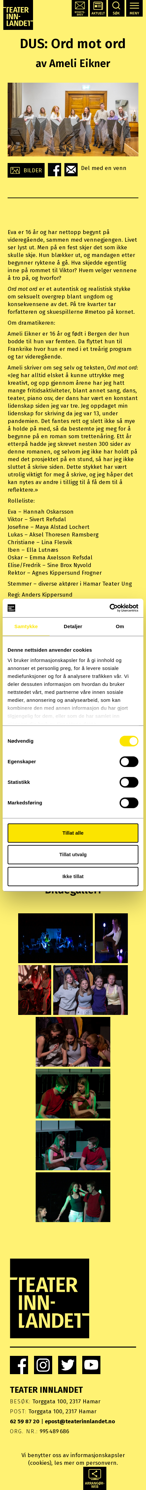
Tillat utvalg (73, 854)
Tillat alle (73, 833)
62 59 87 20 (24, 1421)
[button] (80, 8)
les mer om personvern (85, 1462)
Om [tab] (120, 626)
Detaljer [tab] (73, 626)
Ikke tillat (73, 876)
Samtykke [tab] (26, 626)
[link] (19, 1365)
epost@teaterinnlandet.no (80, 1421)
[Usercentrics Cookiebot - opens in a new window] (109, 608)
